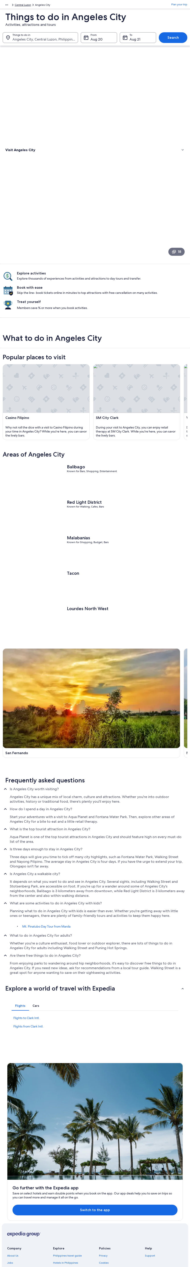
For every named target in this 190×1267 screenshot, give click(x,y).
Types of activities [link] (17, 157)
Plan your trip (179, 5)
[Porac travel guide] (141, 751)
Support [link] (150, 1180)
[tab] (20, 1029)
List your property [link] (17, 1194)
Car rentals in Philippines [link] (68, 1215)
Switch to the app (87, 1134)
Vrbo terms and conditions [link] (115, 1201)
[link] (95, 173)
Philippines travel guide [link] (67, 1180)
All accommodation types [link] (68, 1222)
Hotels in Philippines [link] (65, 1187)
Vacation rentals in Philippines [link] (71, 1194)
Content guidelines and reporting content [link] (119, 1210)
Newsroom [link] (14, 1208)
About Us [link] (12, 1180)
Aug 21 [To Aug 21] (135, 41)
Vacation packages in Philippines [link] (73, 1201)
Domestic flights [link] (63, 1208)
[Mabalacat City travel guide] (141, 687)
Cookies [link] (104, 1187)
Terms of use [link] (106, 1194)
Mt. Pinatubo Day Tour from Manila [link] (46, 950)
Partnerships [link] (14, 1201)
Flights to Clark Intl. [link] (26, 1042)
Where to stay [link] (15, 163)
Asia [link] (5, 5)
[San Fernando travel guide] (48, 687)
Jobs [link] (10, 1187)
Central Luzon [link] (37, 5)
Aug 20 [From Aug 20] (97, 41)
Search (173, 40)
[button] (95, 1012)
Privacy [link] (103, 1180)
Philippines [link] (18, 5)
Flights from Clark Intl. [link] (28, 1050)
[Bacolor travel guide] (48, 751)
